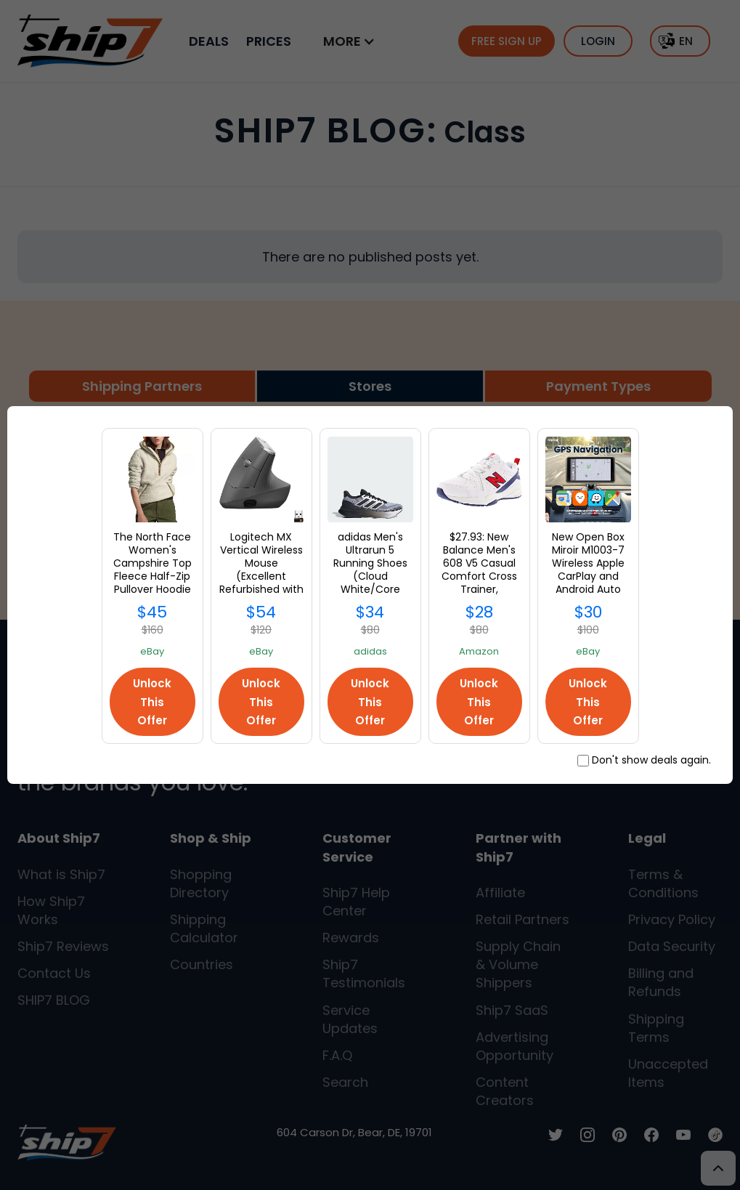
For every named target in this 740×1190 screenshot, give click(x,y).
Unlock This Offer (152, 701)
